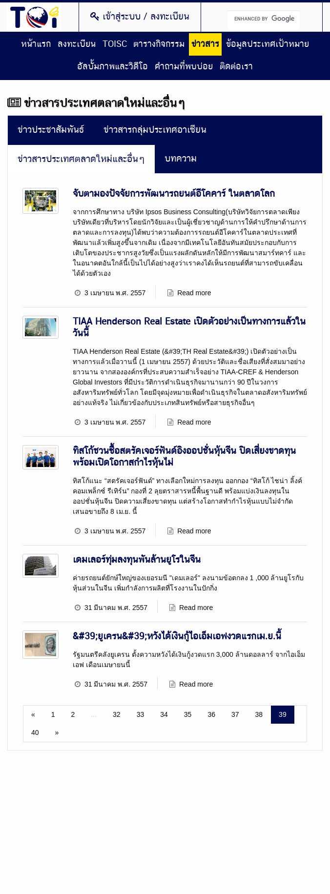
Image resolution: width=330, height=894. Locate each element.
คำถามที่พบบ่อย (184, 66)
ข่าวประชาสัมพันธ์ (51, 130)
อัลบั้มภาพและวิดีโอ (112, 66)
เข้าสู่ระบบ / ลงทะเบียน (139, 16)
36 (211, 714)
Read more (194, 293)
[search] (263, 20)
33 (140, 714)
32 (117, 714)
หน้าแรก (36, 44)
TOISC (115, 44)
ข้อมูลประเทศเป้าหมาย (267, 44)
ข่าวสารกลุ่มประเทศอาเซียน (154, 130)
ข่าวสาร (205, 44)
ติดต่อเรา (236, 66)
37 (235, 714)
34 (164, 714)
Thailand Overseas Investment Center (34, 17)
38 (259, 714)
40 (35, 732)
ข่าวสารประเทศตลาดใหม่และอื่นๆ (81, 159)
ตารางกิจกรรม (159, 44)
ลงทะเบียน (77, 44)
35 (188, 714)
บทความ (181, 158)
